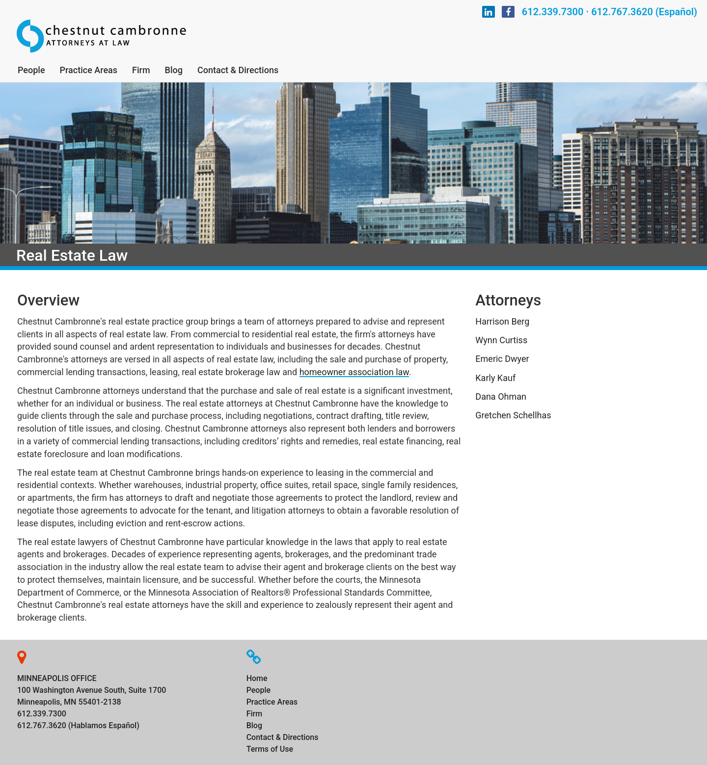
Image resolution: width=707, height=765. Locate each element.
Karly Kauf (495, 378)
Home (257, 678)
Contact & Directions (237, 70)
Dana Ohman (500, 396)
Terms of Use (269, 749)
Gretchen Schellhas (513, 415)
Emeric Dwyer (502, 359)
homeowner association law (354, 372)
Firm (141, 70)
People (31, 70)
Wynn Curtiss (501, 340)
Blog (174, 70)
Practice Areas (88, 70)
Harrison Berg (502, 321)
